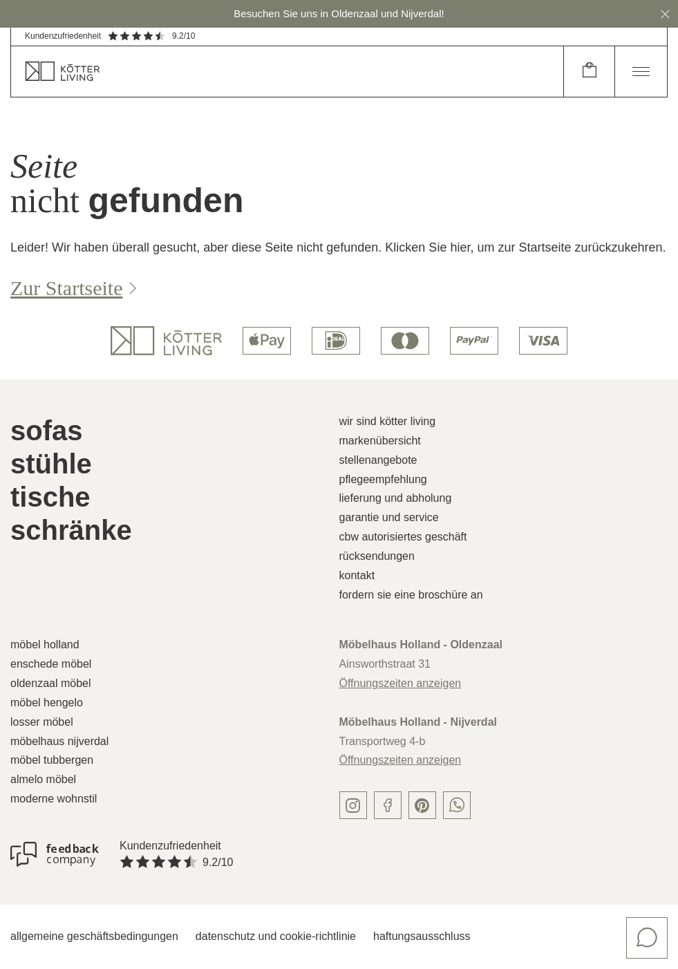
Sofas (46, 430)
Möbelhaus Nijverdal (59, 741)
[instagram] (353, 805)
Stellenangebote (378, 460)
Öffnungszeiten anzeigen (400, 683)
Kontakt (357, 575)
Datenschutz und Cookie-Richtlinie (276, 936)
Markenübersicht (380, 440)
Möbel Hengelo (46, 702)
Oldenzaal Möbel (50, 683)
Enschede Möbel (50, 664)
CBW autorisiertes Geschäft (403, 537)
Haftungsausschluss (422, 936)
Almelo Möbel (43, 779)
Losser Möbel (41, 722)
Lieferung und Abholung (395, 498)
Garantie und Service (389, 517)
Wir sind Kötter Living (387, 421)
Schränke (71, 530)
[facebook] (388, 805)
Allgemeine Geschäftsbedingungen (94, 936)
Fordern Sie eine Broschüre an (411, 595)
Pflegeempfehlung (383, 479)
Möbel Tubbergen (51, 760)
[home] (287, 71)
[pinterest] (422, 805)
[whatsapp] (457, 805)
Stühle (51, 464)
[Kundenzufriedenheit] (54, 854)
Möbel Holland (44, 644)
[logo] (166, 340)
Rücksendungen (377, 556)
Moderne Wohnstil (53, 799)
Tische (50, 497)
